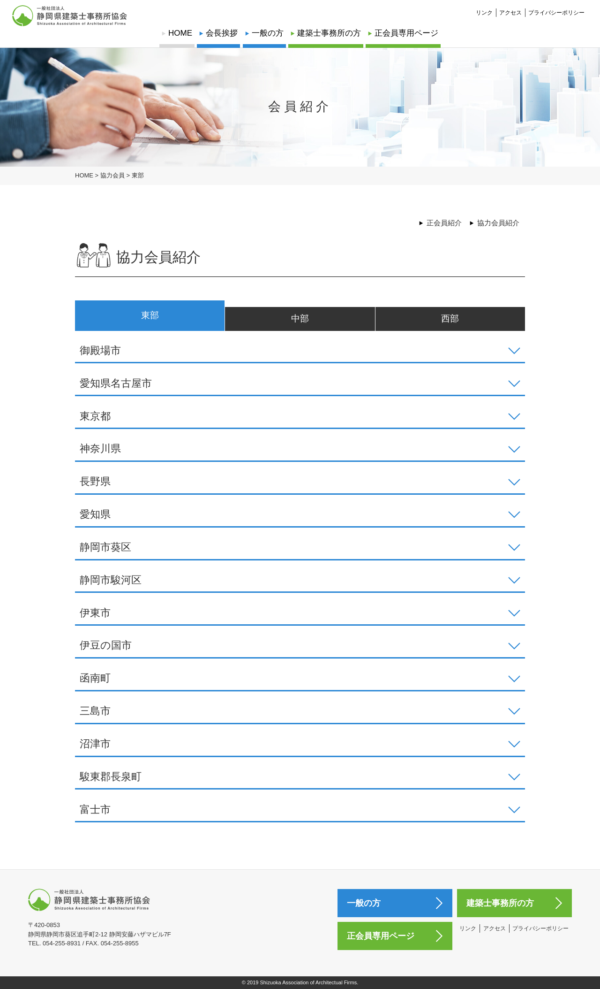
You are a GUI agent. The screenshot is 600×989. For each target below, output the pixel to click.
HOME (180, 33)
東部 (150, 315)
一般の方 (268, 33)
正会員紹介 (444, 223)
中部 (300, 318)
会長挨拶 (222, 33)
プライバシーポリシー (556, 7)
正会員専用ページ (406, 33)
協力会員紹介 (498, 223)
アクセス (510, 7)
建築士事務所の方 (329, 33)
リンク (484, 7)
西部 (450, 318)
